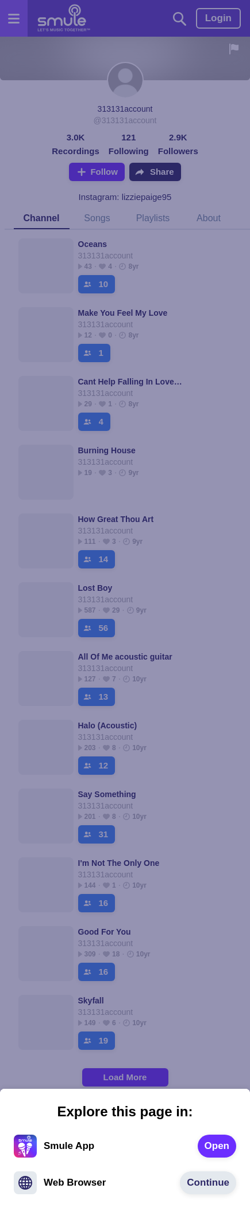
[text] (217, 1146)
